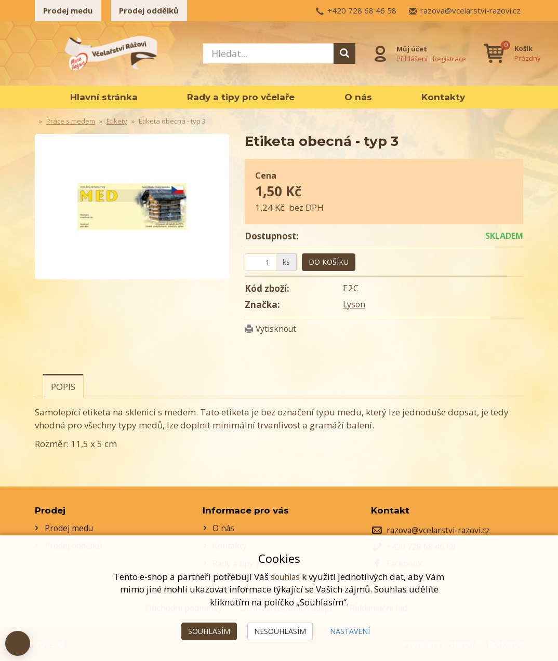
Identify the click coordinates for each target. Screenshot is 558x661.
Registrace (448, 57)
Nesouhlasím (280, 631)
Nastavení (350, 631)
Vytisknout (278, 328)
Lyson (355, 304)
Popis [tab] (63, 387)
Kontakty (443, 97)
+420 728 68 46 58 (361, 10)
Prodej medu (67, 10)
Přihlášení (411, 57)
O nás (358, 97)
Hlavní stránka (104, 97)
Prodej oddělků (149, 10)
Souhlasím (209, 631)
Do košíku (329, 262)
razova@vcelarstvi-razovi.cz (470, 10)
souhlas (285, 577)
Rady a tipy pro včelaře (241, 97)
